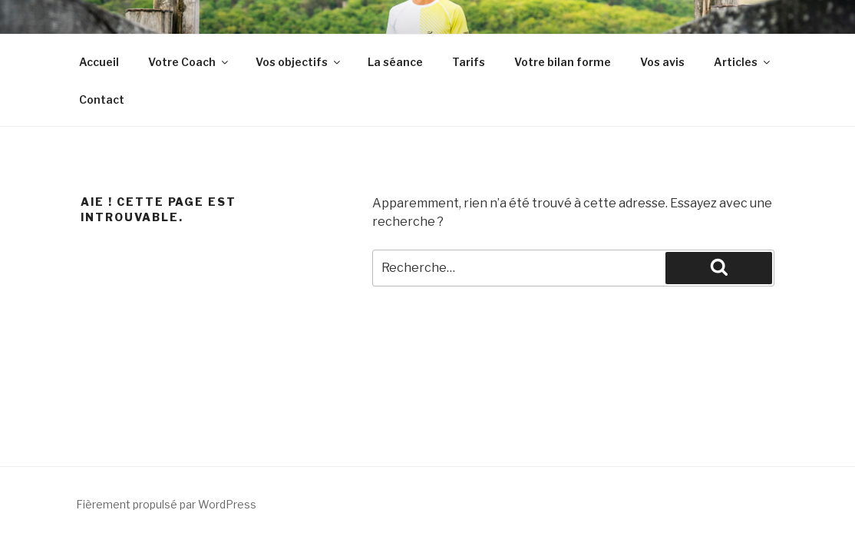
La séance (395, 61)
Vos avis (662, 61)
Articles (743, 61)
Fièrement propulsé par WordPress (166, 504)
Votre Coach (189, 61)
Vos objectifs (299, 61)
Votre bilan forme (562, 61)
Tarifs (468, 61)
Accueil (99, 61)
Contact (101, 99)
